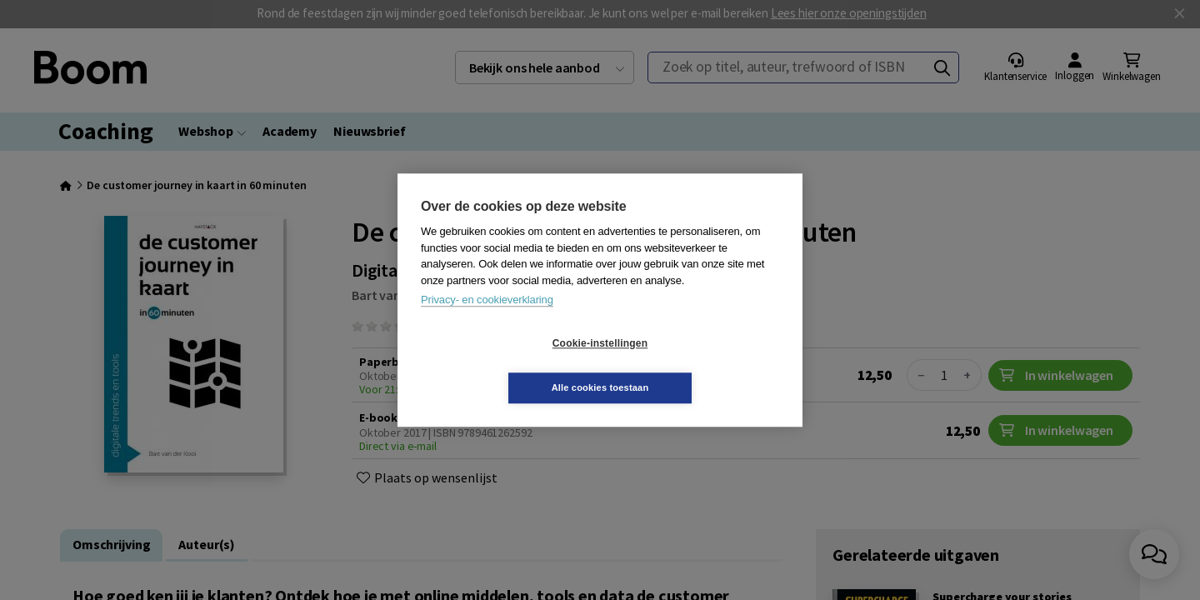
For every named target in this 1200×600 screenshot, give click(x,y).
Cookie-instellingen (500, 366)
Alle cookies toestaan (699, 365)
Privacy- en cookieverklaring (487, 322)
